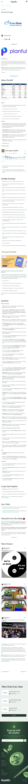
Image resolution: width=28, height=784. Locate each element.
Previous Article (5, 671)
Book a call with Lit (6, 655)
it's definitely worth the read (15, 69)
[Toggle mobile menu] (1, 1)
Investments (3, 762)
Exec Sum (8, 5)
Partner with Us (4, 764)
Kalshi (3, 170)
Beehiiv (2, 661)
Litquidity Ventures (6, 647)
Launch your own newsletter (8, 658)
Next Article (24, 671)
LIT (24, 170)
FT (7, 185)
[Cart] (26, 1)
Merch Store (5, 643)
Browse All (14, 715)
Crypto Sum (3, 756)
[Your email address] (12, 740)
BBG (7, 204)
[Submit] (25, 740)
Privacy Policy (4, 774)
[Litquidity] (14, 2)
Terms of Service (4, 773)
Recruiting (3, 765)
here (8, 143)
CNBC (10, 127)
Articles (2, 5)
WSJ (24, 197)
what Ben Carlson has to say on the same (11, 508)
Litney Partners (6, 522)
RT (22, 181)
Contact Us (3, 772)
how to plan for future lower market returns (10, 511)
